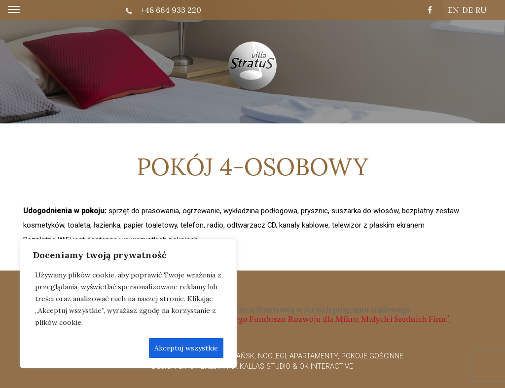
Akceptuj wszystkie (186, 348)
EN (453, 10)
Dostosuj (53, 348)
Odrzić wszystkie (111, 348)
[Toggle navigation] (14, 10)
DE (467, 10)
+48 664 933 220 (163, 10)
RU (481, 10)
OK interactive (326, 366)
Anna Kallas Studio (254, 366)
